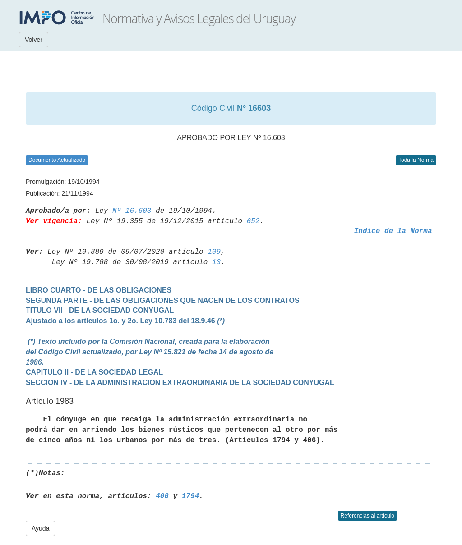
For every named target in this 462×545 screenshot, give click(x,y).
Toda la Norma (416, 160)
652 (253, 221)
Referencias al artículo (367, 516)
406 (162, 496)
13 (216, 262)
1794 (190, 496)
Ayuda (40, 528)
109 (214, 252)
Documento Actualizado (56, 160)
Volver (33, 39)
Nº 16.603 (131, 211)
